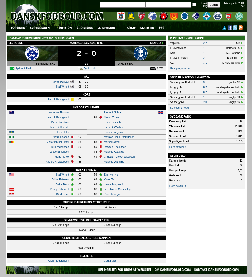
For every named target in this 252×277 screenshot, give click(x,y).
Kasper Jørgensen (114, 132)
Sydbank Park (23, 68)
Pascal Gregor (112, 194)
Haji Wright (62, 86)
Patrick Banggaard (58, 99)
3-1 (205, 62)
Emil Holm (63, 132)
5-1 (205, 82)
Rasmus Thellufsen (115, 146)
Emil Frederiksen (59, 146)
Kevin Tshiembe (113, 122)
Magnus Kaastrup (114, 151)
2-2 (205, 43)
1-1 (205, 48)
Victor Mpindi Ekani (58, 142)
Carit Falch (110, 260)
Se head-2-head (179, 107)
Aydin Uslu (90, 68)
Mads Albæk (62, 156)
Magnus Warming (114, 161)
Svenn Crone (111, 117)
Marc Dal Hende (59, 127)
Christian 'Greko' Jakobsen (119, 156)
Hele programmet (180, 68)
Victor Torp (110, 179)
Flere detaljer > (177, 146)
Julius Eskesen (60, 179)
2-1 (205, 57)
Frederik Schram (113, 112)
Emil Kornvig (111, 174)
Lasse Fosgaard (113, 184)
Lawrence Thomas (58, 112)
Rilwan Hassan (60, 81)
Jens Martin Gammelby (117, 189)
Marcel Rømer (112, 142)
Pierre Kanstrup (60, 122)
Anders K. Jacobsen (57, 161)
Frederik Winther (113, 127)
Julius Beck (62, 184)
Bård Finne (62, 194)
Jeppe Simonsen (59, 151)
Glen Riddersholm (58, 260)
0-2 (205, 87)
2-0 (205, 102)
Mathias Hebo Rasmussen (119, 137)
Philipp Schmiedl (59, 189)
